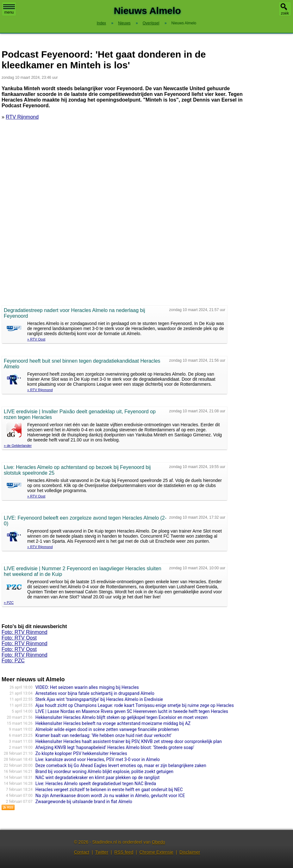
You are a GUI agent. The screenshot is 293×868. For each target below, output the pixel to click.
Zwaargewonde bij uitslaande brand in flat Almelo (83, 801)
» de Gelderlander (18, 445)
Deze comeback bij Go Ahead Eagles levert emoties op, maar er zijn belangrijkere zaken (120, 765)
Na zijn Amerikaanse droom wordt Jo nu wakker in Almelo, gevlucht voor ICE (110, 795)
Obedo (158, 842)
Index (101, 23)
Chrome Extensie (156, 852)
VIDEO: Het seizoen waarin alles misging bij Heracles (87, 687)
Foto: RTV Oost (19, 637)
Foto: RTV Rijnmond (24, 632)
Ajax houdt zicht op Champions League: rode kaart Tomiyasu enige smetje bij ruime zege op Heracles (134, 705)
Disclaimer (189, 852)
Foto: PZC (13, 660)
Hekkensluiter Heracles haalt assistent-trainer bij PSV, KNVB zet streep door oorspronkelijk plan (128, 741)
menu (9, 9)
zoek (285, 13)
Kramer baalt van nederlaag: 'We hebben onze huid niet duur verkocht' (103, 735)
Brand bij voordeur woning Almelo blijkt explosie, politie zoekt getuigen (104, 771)
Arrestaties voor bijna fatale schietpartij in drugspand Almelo (94, 693)
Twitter (101, 852)
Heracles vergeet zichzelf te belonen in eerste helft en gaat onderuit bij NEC (109, 789)
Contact (81, 852)
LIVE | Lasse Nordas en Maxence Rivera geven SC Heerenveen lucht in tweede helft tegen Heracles (131, 711)
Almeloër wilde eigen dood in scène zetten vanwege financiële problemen (107, 729)
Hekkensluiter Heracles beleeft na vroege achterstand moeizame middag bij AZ (113, 723)
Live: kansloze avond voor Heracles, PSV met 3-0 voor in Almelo (97, 759)
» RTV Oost (36, 339)
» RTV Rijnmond (40, 390)
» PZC (9, 602)
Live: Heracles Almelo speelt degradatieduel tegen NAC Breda (95, 783)
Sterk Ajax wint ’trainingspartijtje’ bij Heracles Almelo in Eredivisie (99, 699)
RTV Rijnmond (22, 117)
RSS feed (123, 852)
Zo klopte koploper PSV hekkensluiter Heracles (81, 753)
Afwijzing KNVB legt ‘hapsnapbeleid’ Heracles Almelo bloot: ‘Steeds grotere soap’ (114, 747)
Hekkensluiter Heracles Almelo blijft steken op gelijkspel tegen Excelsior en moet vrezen (121, 717)
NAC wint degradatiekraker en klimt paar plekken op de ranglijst (97, 777)
